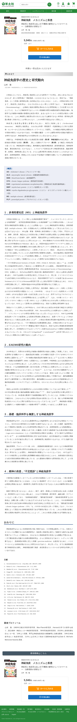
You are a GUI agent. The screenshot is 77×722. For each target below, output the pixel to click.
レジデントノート (38, 11)
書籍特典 (69, 11)
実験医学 (23, 11)
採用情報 (11, 709)
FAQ (67, 712)
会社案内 (4, 709)
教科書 (54, 11)
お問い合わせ (5, 714)
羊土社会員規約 (21, 712)
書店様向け (38, 709)
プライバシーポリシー (8, 712)
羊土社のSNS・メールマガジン (37, 712)
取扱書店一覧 (21, 709)
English (14, 714)
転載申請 (67, 709)
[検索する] (49, 5)
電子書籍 (29, 709)
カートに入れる (44, 48)
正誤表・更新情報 (57, 709)
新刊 (7, 11)
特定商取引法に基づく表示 (56, 712)
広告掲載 (46, 709)
